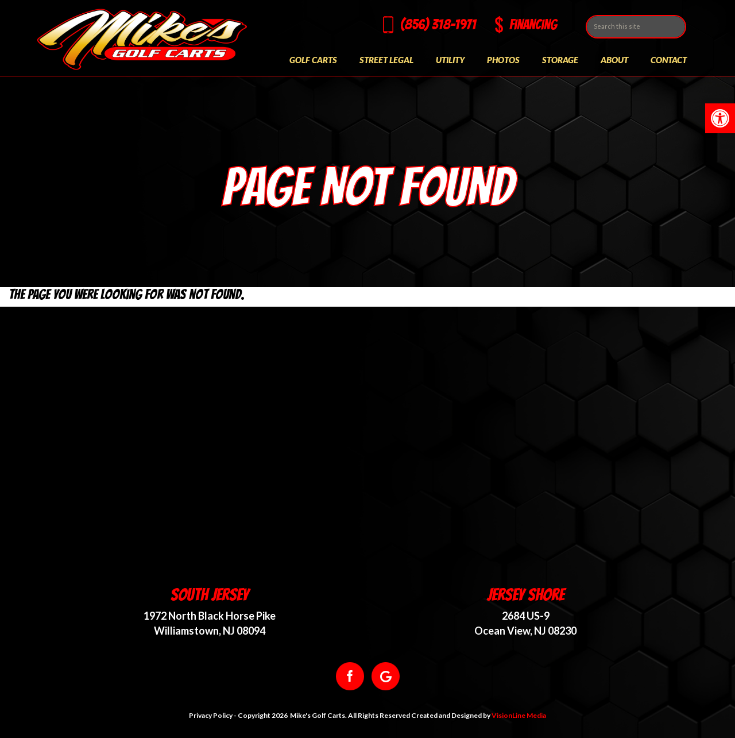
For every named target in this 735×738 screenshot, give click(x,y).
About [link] (614, 60)
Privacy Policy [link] (211, 715)
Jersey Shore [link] (525, 595)
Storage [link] (560, 60)
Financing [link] (533, 24)
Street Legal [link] (386, 60)
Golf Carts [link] (313, 60)
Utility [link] (450, 60)
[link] (720, 118)
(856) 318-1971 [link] (438, 24)
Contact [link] (669, 60)
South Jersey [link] (210, 595)
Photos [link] (503, 60)
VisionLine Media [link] (519, 715)
